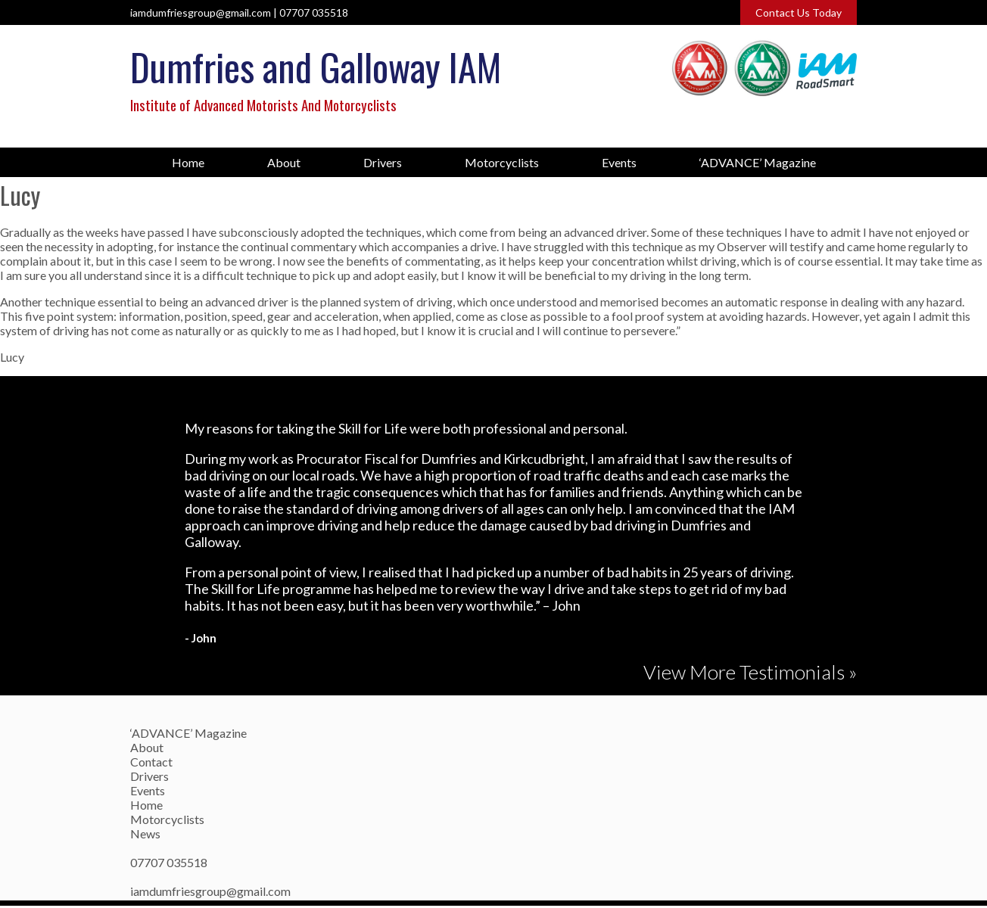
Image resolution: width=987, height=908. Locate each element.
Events (619, 162)
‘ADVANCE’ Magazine (757, 162)
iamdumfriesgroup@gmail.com (200, 12)
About (283, 162)
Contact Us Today (798, 12)
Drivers (382, 162)
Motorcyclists (502, 162)
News (145, 833)
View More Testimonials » (750, 672)
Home (188, 162)
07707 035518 (313, 12)
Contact (151, 761)
